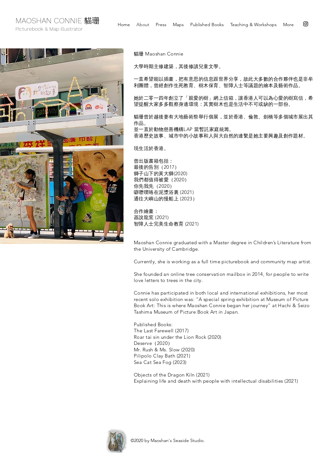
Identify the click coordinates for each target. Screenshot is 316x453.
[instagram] (305, 24)
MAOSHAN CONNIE (49, 20)
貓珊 (92, 21)
